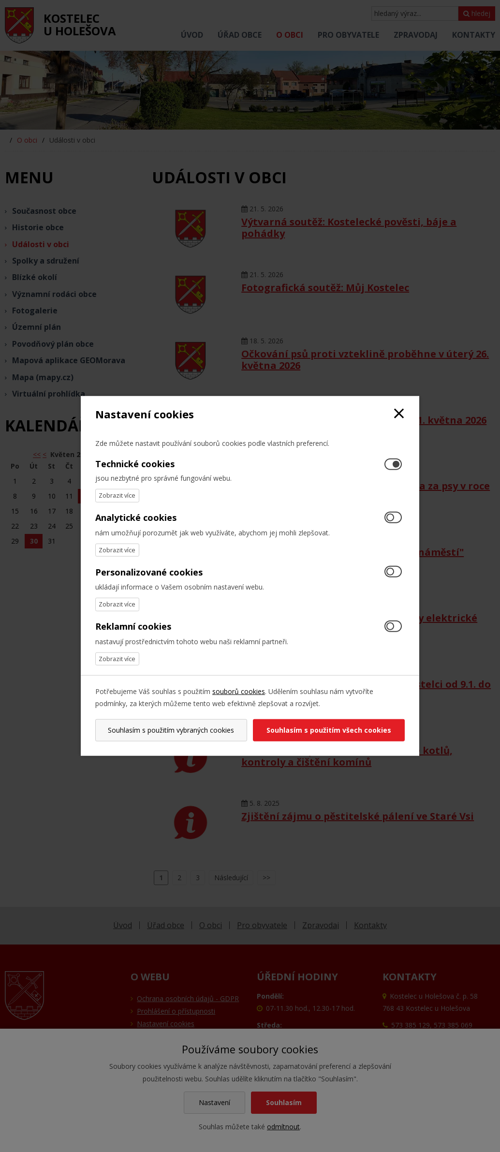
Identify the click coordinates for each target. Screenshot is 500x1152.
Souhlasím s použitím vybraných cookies (171, 730)
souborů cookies (238, 691)
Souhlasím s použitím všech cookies (328, 730)
